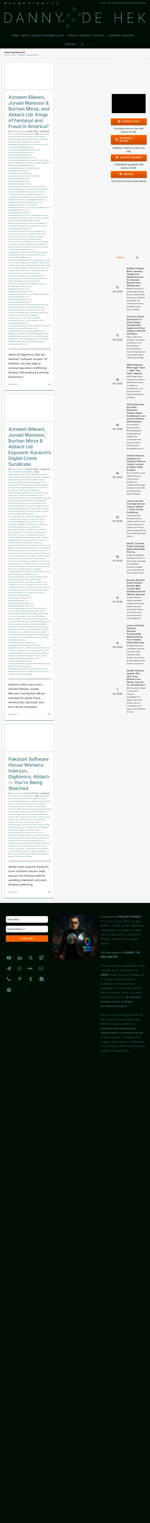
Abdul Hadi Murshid (34, 474)
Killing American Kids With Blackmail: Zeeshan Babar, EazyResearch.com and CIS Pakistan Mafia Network (136, 413)
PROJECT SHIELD (129, 916)
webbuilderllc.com (29, 328)
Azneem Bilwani (33, 168)
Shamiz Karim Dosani (30, 273)
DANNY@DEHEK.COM (134, 3)
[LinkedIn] (19, 957)
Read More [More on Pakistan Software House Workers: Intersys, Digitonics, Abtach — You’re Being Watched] (13, 892)
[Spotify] (8, 989)
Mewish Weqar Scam (39, 577)
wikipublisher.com (31, 339)
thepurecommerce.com (18, 305)
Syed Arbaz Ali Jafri (32, 846)
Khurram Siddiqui (28, 239)
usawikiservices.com (17, 318)
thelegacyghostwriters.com (20, 294)
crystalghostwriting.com (33, 194)
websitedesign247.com (39, 333)
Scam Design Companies (19, 624)
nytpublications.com (17, 585)
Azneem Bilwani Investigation (33, 501)
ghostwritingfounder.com (19, 545)
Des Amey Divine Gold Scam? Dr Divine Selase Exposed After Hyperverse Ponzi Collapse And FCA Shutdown (136, 325)
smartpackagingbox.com (19, 276)
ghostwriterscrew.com (37, 540)
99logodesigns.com (16, 474)
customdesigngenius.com (19, 522)
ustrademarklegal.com (18, 323)
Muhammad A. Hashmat (35, 244)
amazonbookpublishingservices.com (24, 150)
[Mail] (41, 968)
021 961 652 (109, 3)
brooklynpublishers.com (18, 189)
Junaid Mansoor (34, 234)
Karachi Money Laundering (25, 561)
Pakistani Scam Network (18, 590)
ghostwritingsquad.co (37, 223)
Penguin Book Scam (36, 592)
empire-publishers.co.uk (40, 207)
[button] (82, 44)
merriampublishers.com (18, 577)
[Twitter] (30, 957)
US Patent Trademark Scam (28, 656)
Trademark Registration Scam (21, 650)
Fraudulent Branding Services (21, 814)
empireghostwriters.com (18, 210)
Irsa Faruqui (21, 234)
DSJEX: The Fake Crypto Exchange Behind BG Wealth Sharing (136, 547)
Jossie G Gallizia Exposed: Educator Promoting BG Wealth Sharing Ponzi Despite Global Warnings (135, 634)
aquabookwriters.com (23, 163)
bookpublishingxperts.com (19, 184)
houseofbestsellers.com (32, 548)
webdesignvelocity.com (18, 333)
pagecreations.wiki (37, 255)
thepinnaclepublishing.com (19, 299)
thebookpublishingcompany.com (22, 642)
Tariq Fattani (34, 281)
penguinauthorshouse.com (19, 598)
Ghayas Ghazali (42, 537)
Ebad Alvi (34, 205)
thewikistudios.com (16, 310)
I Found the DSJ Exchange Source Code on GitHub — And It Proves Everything (136, 507)
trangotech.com (42, 650)
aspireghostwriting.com (24, 165)
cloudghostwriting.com (25, 192)
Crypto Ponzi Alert (37, 519)
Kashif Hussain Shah (22, 236)
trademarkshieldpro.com (18, 312)
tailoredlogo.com (20, 281)
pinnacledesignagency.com (20, 608)
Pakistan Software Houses (29, 835)
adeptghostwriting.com (18, 144)
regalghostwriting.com (35, 265)
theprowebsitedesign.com (19, 302)
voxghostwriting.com (41, 326)
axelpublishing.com (16, 168)
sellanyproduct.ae (39, 270)
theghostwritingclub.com (19, 289)
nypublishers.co (39, 582)
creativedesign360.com (36, 516)
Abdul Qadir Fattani (24, 136)
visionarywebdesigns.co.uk (19, 661)
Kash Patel (19, 566)
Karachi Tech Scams (25, 822)
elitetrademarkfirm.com (18, 207)
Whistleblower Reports (18, 671)
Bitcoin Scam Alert (16, 503)
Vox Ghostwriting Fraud (40, 663)
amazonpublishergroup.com (26, 487)
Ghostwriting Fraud (16, 543)
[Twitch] (41, 957)
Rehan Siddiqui (20, 268)
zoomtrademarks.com (17, 344)
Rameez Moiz (38, 263)
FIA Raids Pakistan (26, 537)
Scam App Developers (17, 621)
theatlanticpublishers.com (19, 286)
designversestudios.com (18, 205)
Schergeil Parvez (23, 270)
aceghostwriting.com (30, 142)
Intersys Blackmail (43, 553)
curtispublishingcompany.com (21, 197)
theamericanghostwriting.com (34, 284)
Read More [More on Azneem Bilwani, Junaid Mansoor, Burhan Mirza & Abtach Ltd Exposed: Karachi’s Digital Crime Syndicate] (13, 714)
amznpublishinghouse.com (19, 160)
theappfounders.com (17, 640)
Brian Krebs (40, 186)
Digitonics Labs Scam (37, 806)
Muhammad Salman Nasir (19, 247)
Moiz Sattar (19, 244)
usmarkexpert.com (16, 320)
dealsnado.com (41, 197)
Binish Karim (34, 176)
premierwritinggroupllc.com (20, 260)
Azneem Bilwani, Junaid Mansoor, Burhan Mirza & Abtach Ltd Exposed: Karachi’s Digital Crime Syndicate (29, 446)
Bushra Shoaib (42, 511)
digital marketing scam (28, 524)
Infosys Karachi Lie (38, 550)
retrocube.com (34, 268)
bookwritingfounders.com (19, 508)
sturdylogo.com (15, 278)
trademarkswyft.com (39, 312)
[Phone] (8, 978)
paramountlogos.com (17, 592)
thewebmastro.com (32, 645)
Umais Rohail (13, 315)
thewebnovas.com (16, 648)
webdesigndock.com (17, 331)
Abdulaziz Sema (24, 801)
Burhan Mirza (35, 189)
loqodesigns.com (15, 574)
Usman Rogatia (33, 318)
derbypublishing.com (37, 199)
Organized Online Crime (37, 585)
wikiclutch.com (41, 336)
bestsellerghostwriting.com (19, 173)
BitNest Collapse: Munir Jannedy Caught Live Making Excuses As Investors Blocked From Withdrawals (135, 277)
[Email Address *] (27, 929)
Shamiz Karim (14, 273)
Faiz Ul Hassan (35, 218)
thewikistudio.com (36, 307)
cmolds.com (41, 192)
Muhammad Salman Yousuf (19, 582)
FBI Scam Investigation (26, 535)
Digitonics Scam (24, 527)
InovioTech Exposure (17, 553)
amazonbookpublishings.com (20, 147)
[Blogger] (41, 978)
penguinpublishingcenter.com (20, 606)
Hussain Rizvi (24, 226)
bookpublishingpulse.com (19, 181)
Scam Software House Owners (30, 627)
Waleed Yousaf (14, 328)
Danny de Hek (17, 131)
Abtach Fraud (27, 480)
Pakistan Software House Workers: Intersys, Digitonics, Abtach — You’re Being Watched (28, 773)
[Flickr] (30, 968)
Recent (120, 257)
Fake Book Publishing (37, 812)
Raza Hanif (19, 265)
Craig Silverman (15, 194)
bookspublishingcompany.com (21, 186)
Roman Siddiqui (38, 616)
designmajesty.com (16, 202)
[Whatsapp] (19, 968)
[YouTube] (8, 957)
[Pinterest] (19, 978)
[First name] (27, 919)
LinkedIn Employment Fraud (38, 571)
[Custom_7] (24, 987)
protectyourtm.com (41, 260)
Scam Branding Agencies (39, 621)
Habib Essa (13, 226)
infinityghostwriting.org (18, 231)
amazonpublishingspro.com (20, 155)
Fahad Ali (12, 218)
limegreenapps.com (16, 571)
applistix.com (38, 160)
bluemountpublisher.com (35, 503)
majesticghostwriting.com (30, 242)
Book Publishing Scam (17, 506)
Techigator (19, 848)
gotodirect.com (37, 545)
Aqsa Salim (13, 495)
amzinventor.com (40, 493)
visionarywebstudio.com (18, 663)
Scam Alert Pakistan (39, 619)
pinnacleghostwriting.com (19, 257)
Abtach (17, 142)
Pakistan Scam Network (39, 587)
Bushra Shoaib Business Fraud (21, 514)
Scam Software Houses (40, 843)
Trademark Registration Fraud (38, 648)
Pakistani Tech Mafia (39, 590)
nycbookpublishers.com (25, 249)
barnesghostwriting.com (18, 171)
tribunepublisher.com (17, 653)
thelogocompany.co (41, 294)
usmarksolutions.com (35, 320)
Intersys (11, 234)
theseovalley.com (15, 645)
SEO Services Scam (32, 632)
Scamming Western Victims (36, 629)
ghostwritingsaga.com (17, 223)
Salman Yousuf (22, 843)
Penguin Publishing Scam (19, 595)
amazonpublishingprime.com (20, 152)
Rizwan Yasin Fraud (22, 616)
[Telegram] (8, 968)
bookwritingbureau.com (38, 506)
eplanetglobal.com (16, 529)
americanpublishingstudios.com (21, 157)
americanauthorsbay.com (29, 490)
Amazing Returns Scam (18, 485)
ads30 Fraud (22, 482)
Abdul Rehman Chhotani (30, 477)
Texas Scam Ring (40, 637)
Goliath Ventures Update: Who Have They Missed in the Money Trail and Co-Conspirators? (136, 677)
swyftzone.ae (28, 278)
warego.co (26, 666)
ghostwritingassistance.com (28, 220)
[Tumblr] (30, 978)
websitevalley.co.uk (38, 669)
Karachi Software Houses (28, 564)
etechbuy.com (31, 529)
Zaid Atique (21, 341)
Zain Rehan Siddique (35, 341)
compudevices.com (16, 516)
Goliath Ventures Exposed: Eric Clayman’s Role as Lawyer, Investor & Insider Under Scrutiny (136, 462)
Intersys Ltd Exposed (17, 556)
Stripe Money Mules (35, 635)
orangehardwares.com (18, 252)
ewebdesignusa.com (39, 215)
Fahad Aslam (22, 218)
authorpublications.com (18, 498)
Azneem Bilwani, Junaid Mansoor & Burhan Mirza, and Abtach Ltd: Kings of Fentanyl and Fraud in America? (28, 111)
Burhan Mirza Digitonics (24, 511)
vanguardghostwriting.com (19, 326)
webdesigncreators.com (18, 669)
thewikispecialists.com (18, 307)
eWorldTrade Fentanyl (26, 809)
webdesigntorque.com (36, 331)
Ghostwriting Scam (34, 543)
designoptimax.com (34, 202)
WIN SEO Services (36, 671)
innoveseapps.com (37, 231)
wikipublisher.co (15, 339)
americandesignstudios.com (20, 493)
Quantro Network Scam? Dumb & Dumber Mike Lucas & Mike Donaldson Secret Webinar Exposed (136, 587)
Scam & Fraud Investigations (20, 134)
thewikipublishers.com (39, 305)
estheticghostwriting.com (19, 213)
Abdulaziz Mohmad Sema (28, 139)
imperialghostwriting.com (19, 228)
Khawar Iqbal (37, 236)
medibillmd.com (30, 574)
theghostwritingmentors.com (20, 291)
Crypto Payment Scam (18, 519)
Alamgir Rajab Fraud (37, 482)
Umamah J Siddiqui (29, 315)
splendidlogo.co (37, 276)
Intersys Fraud (44, 817)
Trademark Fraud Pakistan (36, 848)
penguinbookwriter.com (18, 600)
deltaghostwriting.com (17, 199)
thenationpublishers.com (18, 297)
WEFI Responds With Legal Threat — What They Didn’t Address (136, 369)
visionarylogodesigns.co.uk (27, 658)
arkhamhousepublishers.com (31, 495)
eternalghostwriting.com (18, 215)
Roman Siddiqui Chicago (18, 619)
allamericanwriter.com (38, 144)
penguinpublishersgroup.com (20, 603)
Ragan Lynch (25, 263)
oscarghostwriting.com (18, 255)
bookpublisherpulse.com (18, 178)
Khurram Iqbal (14, 239)
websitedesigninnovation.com (21, 336)
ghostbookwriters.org (17, 540)
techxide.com (14, 284)
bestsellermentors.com (18, 176)
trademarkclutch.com (35, 310)
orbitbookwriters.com (38, 252)
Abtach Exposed (39, 801)
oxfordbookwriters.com (18, 587)
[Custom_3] (17, 987)
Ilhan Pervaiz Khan (39, 226)
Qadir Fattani (13, 263)
